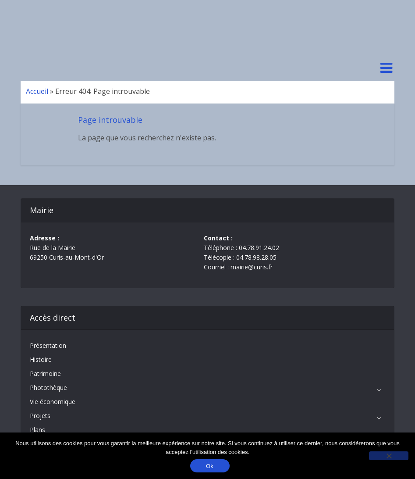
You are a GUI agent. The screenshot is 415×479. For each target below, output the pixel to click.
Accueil (37, 91)
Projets (40, 415)
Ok (209, 466)
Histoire (41, 359)
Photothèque (48, 387)
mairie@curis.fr (252, 267)
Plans (37, 429)
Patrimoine (45, 373)
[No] (388, 455)
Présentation (48, 345)
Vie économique (52, 401)
